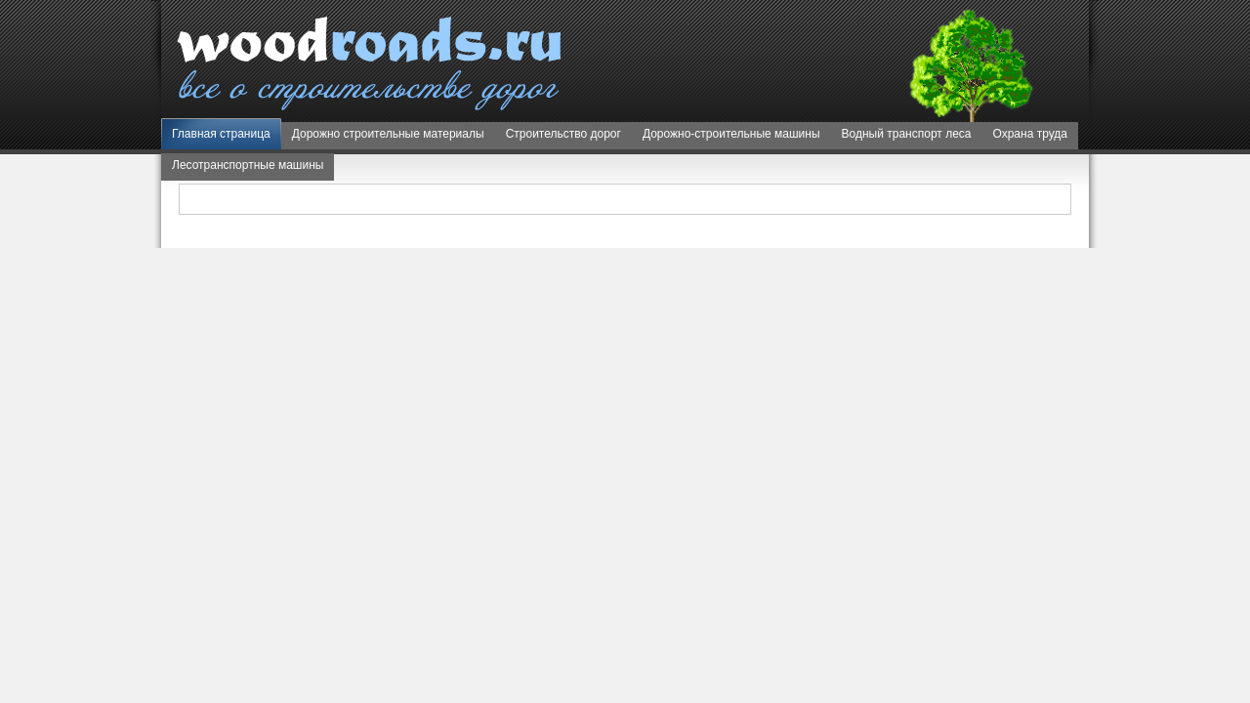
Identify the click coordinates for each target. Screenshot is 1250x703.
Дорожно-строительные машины (731, 134)
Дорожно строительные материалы (388, 134)
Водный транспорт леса (907, 134)
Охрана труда (1030, 134)
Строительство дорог (563, 134)
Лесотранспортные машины (247, 165)
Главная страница (221, 134)
